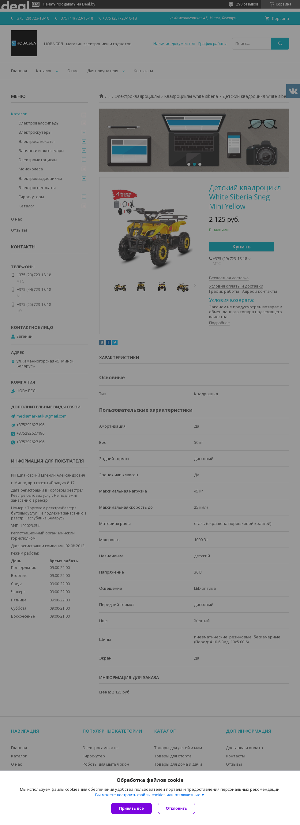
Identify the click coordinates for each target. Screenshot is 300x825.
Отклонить (176, 808)
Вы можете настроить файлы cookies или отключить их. (148, 795)
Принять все (131, 808)
